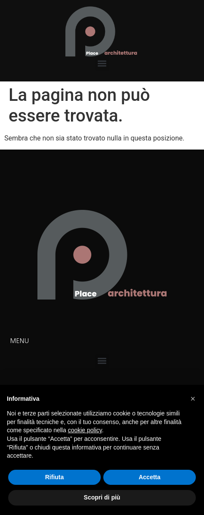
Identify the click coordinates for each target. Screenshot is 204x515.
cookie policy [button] (85, 430)
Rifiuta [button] (54, 477)
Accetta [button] (150, 477)
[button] (102, 63)
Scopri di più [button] (102, 497)
